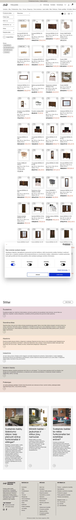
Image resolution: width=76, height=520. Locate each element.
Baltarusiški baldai (8, 47)
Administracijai (43, 498)
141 (68, 13)
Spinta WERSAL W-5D (66, 216)
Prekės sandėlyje (62, 9)
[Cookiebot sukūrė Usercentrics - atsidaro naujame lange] (63, 244)
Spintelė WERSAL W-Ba (38, 216)
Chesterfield (7, 45)
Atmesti (38, 274)
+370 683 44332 (8, 506)
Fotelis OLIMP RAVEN (65, 33)
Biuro (20, 9)
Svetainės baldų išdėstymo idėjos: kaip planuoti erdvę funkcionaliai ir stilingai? (13, 435)
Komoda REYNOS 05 (22, 33)
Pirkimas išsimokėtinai (63, 497)
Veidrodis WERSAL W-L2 (66, 111)
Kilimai (74, 9)
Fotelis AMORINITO (51, 190)
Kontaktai (52, 5)
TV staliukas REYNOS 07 (38, 59)
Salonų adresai (43, 1)
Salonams (41, 497)
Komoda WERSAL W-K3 (66, 163)
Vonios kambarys (37, 9)
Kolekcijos (55, 9)
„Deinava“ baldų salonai (45, 491)
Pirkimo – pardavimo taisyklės (65, 487)
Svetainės (5, 9)
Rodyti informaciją (62, 270)
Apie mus (41, 487)
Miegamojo (30, 9)
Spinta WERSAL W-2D (51, 242)
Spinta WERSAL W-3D (37, 242)
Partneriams (42, 500)
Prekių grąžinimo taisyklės (63, 495)
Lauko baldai (45, 9)
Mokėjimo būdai (61, 500)
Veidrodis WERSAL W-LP (66, 190)
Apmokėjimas (60, 489)
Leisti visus (60, 274)
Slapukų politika (43, 511)
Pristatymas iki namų (34, 1)
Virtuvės (24, 9)
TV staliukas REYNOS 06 (23, 59)
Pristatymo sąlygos (62, 493)
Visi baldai (69, 9)
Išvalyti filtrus (9, 37)
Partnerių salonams (44, 502)
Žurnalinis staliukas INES (38, 111)
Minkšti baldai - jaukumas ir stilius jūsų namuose (37, 432)
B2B (40, 504)
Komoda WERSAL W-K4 (52, 33)
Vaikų (9, 9)
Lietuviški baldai (8, 50)
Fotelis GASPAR (64, 85)
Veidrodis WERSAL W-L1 (23, 85)
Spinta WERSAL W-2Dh (66, 242)
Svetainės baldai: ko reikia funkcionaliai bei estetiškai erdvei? (62, 434)
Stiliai (50, 9)
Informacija (46, 5)
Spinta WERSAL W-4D (23, 242)
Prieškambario (15, 9)
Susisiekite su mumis (44, 495)
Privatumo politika (44, 509)
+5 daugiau (6, 52)
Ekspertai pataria (43, 493)
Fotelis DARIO (63, 59)
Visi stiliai (68, 302)
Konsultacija (60, 5)
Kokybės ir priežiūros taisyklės (64, 491)
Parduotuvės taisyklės (44, 507)
